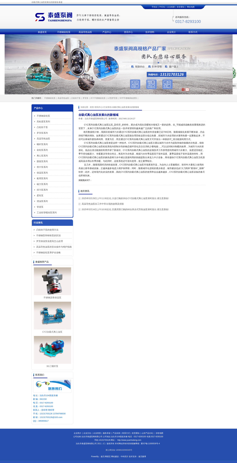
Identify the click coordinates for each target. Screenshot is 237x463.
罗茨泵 (85, 98)
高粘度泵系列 (43, 121)
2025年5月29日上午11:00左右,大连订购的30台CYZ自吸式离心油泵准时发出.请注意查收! (125, 198)
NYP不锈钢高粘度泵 (128, 98)
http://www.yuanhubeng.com (129, 440)
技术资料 (149, 32)
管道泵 (40, 207)
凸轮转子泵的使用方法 (47, 229)
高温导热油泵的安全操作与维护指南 (54, 247)
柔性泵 (40, 195)
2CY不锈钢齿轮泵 (97, 98)
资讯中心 (128, 32)
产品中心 (106, 32)
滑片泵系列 (42, 167)
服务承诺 (107, 433)
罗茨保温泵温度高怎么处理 (49, 241)
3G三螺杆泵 (52, 366)
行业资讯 (107, 107)
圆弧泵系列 (42, 161)
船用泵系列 (42, 178)
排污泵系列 (42, 190)
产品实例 (116, 433)
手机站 (154, 7)
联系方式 (193, 32)
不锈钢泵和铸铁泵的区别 (48, 235)
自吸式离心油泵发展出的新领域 (125, 107)
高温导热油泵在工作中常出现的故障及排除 (103, 204)
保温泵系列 (42, 172)
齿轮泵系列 (42, 150)
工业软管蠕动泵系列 (47, 212)
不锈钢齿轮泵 (63, 32)
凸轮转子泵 (76, 98)
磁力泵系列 (42, 184)
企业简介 (171, 32)
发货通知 (180, 7)
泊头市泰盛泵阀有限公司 (96, 118)
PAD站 (162, 7)
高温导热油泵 (85, 32)
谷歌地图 (159, 433)
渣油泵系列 (42, 201)
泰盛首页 (42, 32)
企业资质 (97, 433)
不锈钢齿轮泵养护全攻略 (48, 252)
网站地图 (191, 7)
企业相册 (171, 7)
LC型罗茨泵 (113, 98)
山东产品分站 (147, 433)
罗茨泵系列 (42, 133)
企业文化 (87, 433)
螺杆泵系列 (42, 144)
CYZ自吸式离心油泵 (52, 332)
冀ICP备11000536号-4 (150, 443)
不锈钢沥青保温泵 (52, 297)
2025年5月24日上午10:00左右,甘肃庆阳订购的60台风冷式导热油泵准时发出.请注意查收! (125, 209)
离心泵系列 (42, 155)
